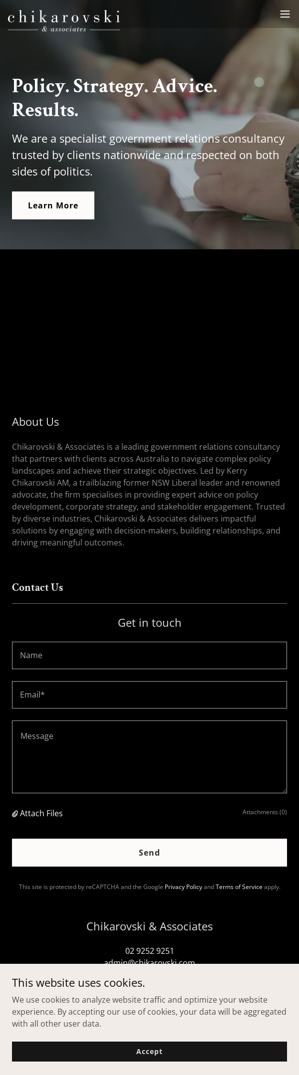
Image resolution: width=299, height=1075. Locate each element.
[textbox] (149, 655)
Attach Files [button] (41, 813)
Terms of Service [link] (239, 887)
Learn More (53, 205)
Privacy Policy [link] (183, 887)
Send (149, 852)
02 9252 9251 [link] (149, 950)
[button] (285, 14)
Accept (149, 1051)
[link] (64, 14)
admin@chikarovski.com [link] (149, 962)
